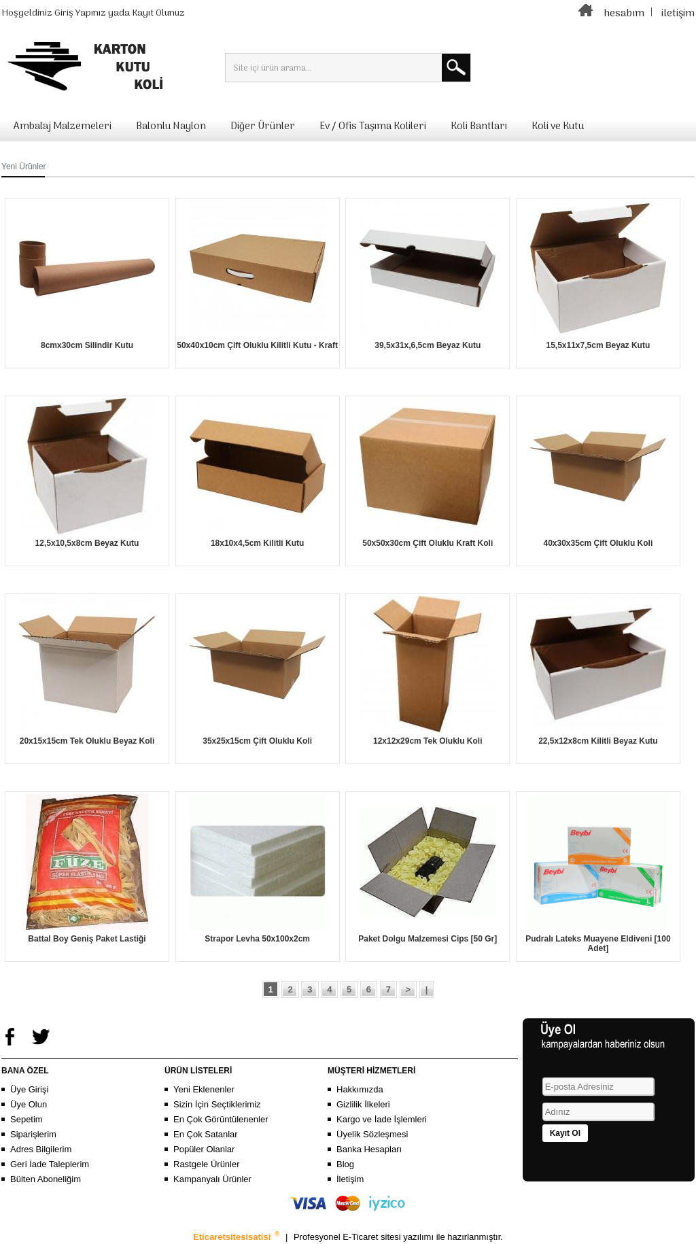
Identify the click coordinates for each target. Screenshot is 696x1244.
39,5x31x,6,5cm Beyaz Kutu (428, 345)
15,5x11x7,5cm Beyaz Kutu (598, 345)
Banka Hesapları (369, 1149)
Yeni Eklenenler (203, 1089)
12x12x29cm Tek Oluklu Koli (428, 741)
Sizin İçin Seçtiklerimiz (217, 1104)
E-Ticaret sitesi (373, 1237)
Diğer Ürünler (262, 126)
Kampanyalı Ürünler (212, 1179)
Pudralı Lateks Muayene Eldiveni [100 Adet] (597, 943)
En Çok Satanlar (205, 1134)
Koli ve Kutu (558, 126)
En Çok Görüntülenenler (220, 1119)
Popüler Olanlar (203, 1149)
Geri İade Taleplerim (49, 1164)
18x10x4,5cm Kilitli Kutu (257, 543)
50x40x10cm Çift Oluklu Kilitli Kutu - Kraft (257, 345)
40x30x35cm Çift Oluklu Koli (598, 543)
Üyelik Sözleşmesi (372, 1134)
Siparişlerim (33, 1134)
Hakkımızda (359, 1089)
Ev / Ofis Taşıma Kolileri (372, 126)
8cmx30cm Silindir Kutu (87, 345)
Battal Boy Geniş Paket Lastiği (86, 939)
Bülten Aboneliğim (45, 1179)
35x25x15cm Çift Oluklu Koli (257, 741)
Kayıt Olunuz (158, 13)
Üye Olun (28, 1104)
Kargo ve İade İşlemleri (381, 1119)
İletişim (350, 1179)
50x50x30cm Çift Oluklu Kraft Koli (427, 543)
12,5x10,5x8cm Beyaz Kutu (87, 543)
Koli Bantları (479, 126)
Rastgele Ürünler (206, 1164)
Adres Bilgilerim (40, 1149)
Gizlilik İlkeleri (363, 1104)
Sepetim (26, 1119)
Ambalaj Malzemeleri (62, 126)
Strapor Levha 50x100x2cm (257, 939)
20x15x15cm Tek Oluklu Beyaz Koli (87, 741)
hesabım (624, 13)
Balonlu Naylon (171, 126)
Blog (345, 1164)
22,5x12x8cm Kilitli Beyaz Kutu (597, 741)
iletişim (678, 13)
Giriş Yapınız (80, 13)
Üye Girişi (29, 1089)
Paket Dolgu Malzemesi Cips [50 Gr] (427, 939)
